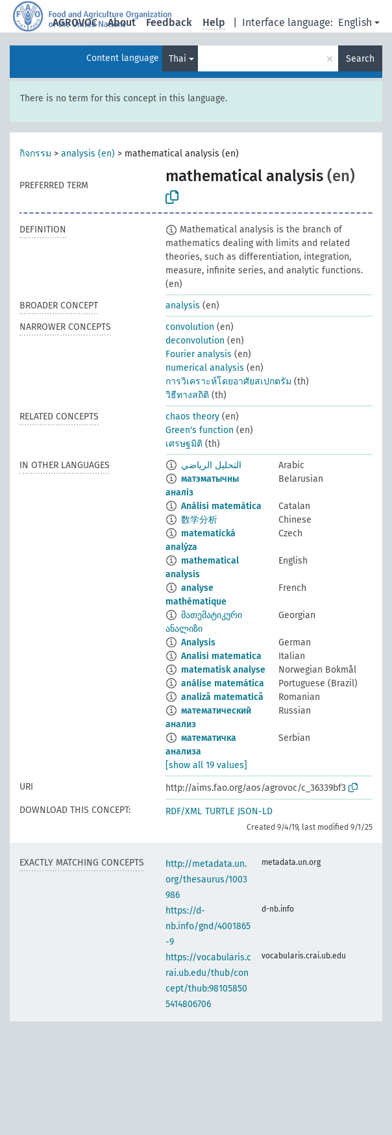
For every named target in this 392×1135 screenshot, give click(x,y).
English (355, 22)
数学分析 (199, 519)
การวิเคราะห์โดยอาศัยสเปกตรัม (228, 381)
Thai (177, 58)
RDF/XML (183, 811)
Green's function (199, 430)
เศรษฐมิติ (183, 443)
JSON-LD (255, 811)
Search (360, 58)
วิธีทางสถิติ (187, 395)
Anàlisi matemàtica (221, 506)
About (122, 22)
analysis (182, 305)
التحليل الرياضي (211, 465)
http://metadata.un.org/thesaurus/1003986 (206, 879)
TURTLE (219, 811)
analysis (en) (88, 153)
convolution (189, 326)
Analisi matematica (221, 656)
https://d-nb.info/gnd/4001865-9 (208, 926)
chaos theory (192, 416)
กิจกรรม (35, 153)
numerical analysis (204, 367)
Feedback (169, 22)
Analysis (198, 642)
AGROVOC (75, 22)
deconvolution (195, 340)
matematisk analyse (223, 669)
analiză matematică (222, 697)
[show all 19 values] (206, 765)
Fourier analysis (198, 354)
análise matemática (222, 683)
